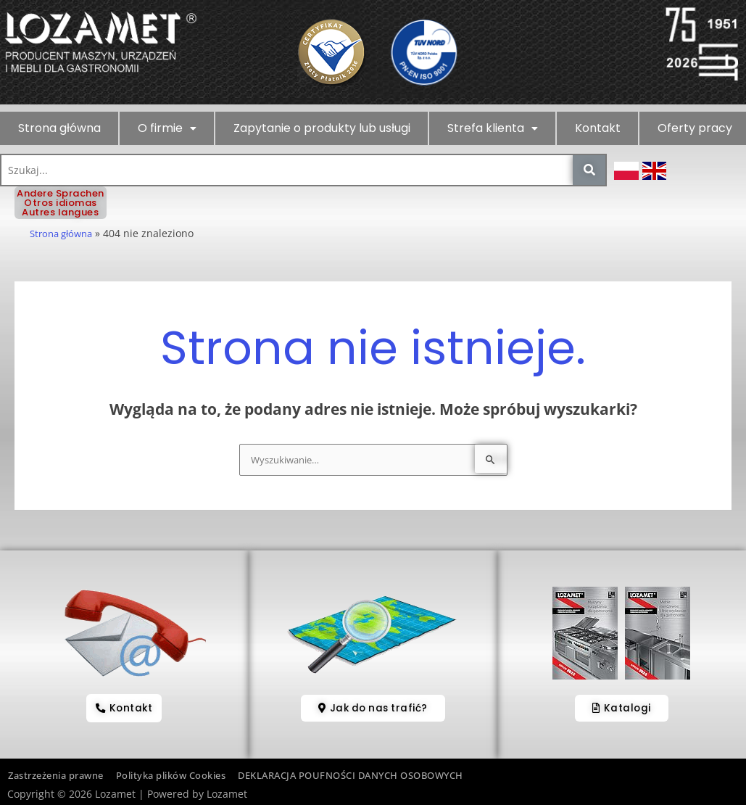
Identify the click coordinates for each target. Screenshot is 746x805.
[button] (167, 128)
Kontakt (598, 128)
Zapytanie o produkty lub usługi (321, 128)
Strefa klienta (492, 128)
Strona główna (59, 128)
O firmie (167, 128)
